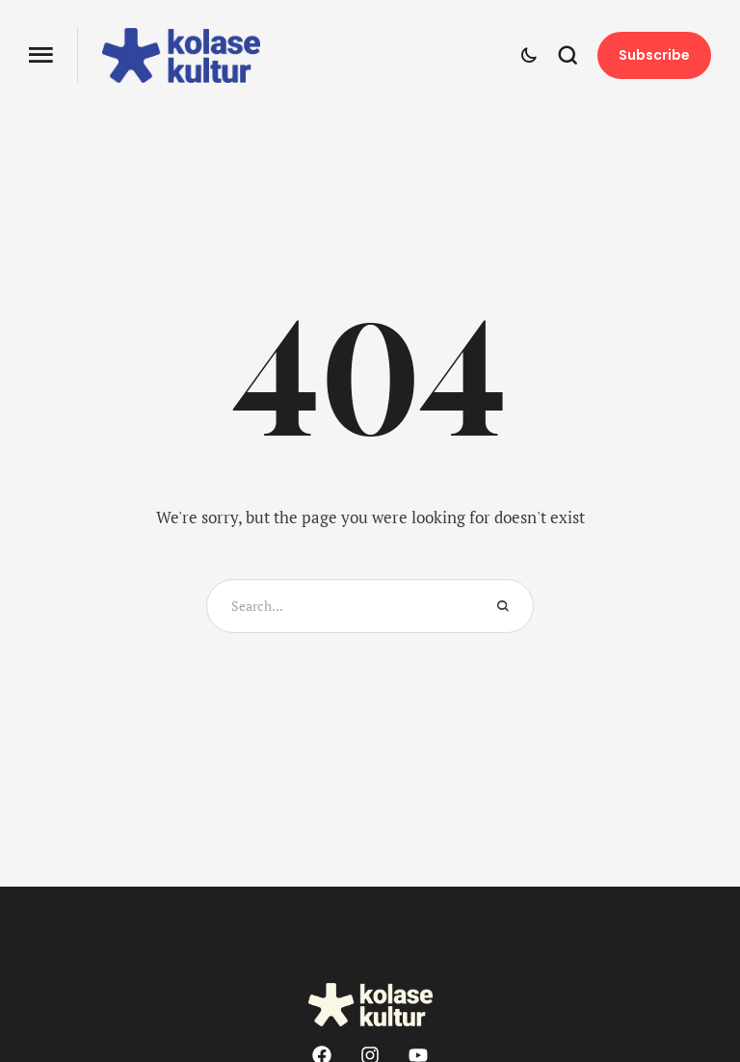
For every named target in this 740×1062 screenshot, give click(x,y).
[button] (41, 55)
